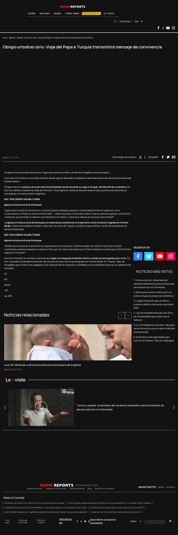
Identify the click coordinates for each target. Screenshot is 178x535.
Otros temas (72, 13)
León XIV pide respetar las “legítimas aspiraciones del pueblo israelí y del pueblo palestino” (46, 512)
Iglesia (57, 13)
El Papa (31, 13)
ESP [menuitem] (137, 21)
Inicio (5, 37)
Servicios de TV (91, 13)
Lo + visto (109, 13)
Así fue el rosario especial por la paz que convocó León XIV (117, 507)
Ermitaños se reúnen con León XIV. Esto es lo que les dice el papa (34, 503)
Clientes (125, 21)
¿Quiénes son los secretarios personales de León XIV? (116, 512)
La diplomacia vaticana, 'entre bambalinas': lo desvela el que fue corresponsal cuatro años (45, 507)
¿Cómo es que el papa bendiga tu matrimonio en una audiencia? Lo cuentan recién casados (109, 503)
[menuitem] (137, 21)
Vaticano (45, 13)
